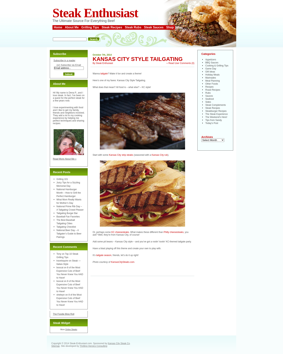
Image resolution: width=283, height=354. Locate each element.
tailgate (104, 73)
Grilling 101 (62, 179)
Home (58, 27)
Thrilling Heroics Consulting (93, 346)
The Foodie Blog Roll (63, 314)
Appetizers (210, 59)
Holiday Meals (212, 74)
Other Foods (211, 83)
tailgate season (103, 255)
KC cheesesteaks (120, 232)
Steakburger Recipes (216, 111)
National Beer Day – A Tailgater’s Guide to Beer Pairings (68, 233)
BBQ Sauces (211, 62)
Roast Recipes (212, 90)
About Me (72, 27)
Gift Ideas (210, 71)
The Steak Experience (216, 114)
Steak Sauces (153, 27)
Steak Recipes (112, 27)
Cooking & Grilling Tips (216, 65)
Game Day (210, 68)
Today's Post (211, 123)
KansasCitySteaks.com (122, 262)
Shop (170, 27)
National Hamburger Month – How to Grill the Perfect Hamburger (68, 193)
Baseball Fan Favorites (68, 216)
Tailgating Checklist (66, 227)
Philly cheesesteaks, (174, 232)
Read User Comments (179, 63)
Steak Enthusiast (95, 13)
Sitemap (55, 346)
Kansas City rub (160, 155)
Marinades (210, 77)
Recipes (209, 87)
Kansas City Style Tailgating (138, 59)
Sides (208, 102)
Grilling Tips (90, 27)
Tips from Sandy (213, 120)
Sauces (209, 96)
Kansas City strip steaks (121, 155)
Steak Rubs (133, 27)
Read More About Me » (65, 159)
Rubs (208, 93)
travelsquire (62, 260)
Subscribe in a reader (64, 60)
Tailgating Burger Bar (67, 213)
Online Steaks (71, 329)
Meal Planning (212, 80)
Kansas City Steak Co (119, 343)
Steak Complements (215, 105)
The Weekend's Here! (216, 117)
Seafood (209, 99)
